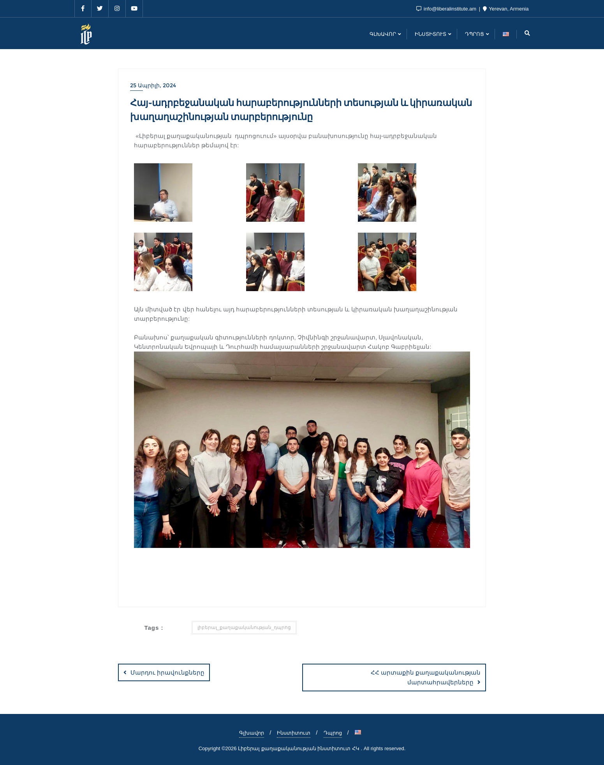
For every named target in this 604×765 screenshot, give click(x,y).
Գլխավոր (251, 733)
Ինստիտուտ (293, 733)
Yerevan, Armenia (506, 9)
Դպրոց (333, 733)
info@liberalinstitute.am (447, 9)
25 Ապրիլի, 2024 (153, 85)
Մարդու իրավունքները (167, 672)
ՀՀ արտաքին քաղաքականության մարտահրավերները (426, 677)
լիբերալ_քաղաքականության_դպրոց (244, 627)
